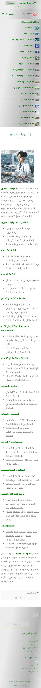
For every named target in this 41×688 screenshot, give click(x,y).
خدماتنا (33, 644)
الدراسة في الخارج (30, 647)
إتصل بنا (17, 624)
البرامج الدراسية (30, 650)
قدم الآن (12, 3)
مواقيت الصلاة (20, 6)
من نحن (32, 3)
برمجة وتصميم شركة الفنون (20, 686)
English (12, 14)
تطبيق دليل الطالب (29, 668)
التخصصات (32, 641)
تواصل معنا (23, 3)
